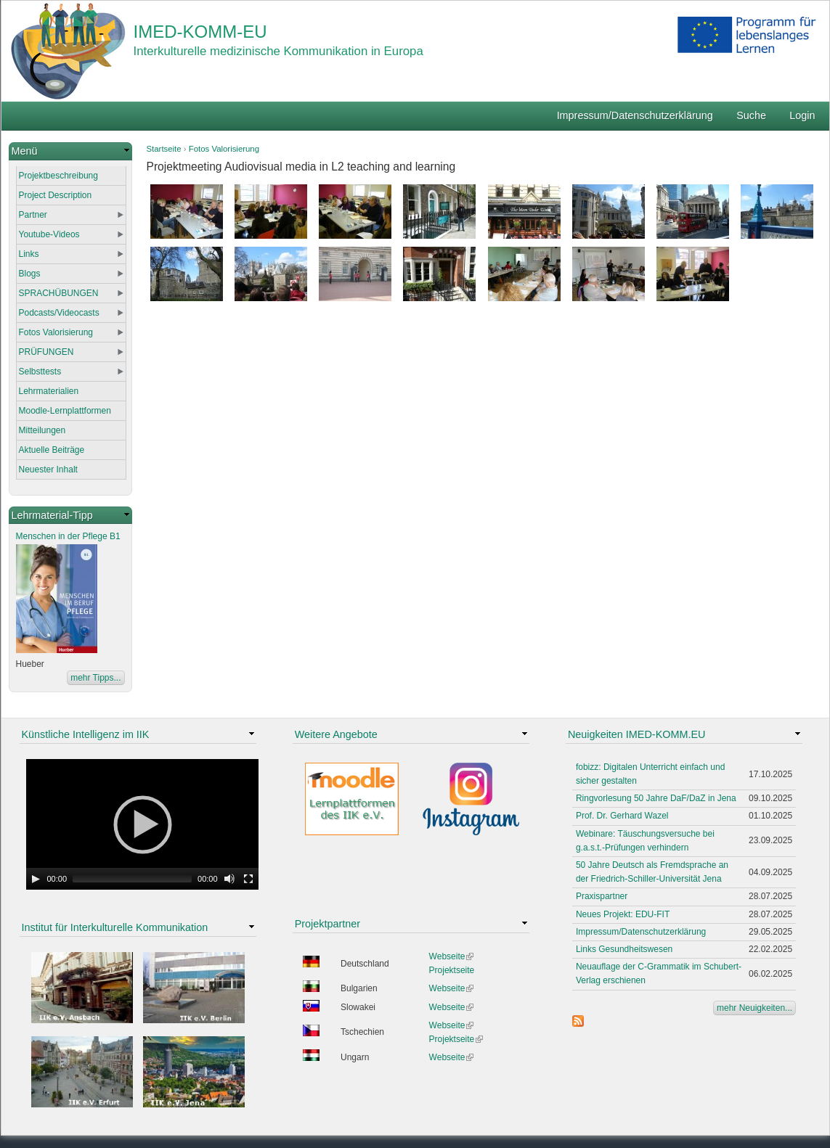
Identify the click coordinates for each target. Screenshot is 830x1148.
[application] (142, 824)
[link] (70, 151)
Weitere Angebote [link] (336, 734)
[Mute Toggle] (229, 879)
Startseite (164, 148)
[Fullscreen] (248, 879)
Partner (33, 215)
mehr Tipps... (95, 678)
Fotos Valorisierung (224, 148)
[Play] (35, 879)
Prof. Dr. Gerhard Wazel (622, 816)
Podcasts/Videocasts (59, 313)
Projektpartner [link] (327, 924)
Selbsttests (40, 371)
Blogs (30, 273)
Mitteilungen (42, 430)
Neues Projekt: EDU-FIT (623, 914)
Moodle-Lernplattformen (65, 411)
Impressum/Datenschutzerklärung (635, 115)
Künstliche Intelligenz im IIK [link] (86, 734)
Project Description (55, 195)
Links (29, 254)
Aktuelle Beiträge (52, 450)
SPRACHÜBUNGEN (59, 293)
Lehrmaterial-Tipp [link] (52, 515)
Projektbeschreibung (58, 176)
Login (802, 115)
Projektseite (452, 970)
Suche (751, 115)
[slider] (132, 878)
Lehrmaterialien (49, 391)
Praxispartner (601, 896)
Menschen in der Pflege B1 (68, 536)
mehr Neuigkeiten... (754, 1008)
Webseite (451, 956)
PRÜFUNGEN (46, 352)
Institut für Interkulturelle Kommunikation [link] (115, 927)
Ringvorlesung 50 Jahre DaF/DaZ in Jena (656, 798)
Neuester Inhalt (48, 469)
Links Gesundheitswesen (624, 949)
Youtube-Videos (49, 234)
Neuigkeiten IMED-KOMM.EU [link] (637, 734)
